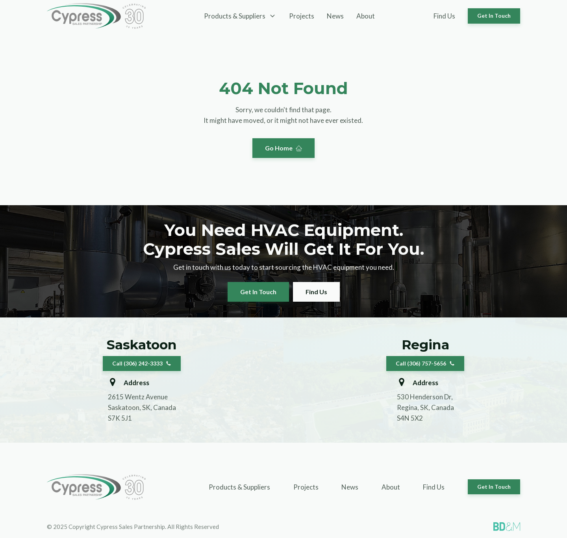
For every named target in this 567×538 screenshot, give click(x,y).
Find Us (444, 16)
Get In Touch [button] (494, 15)
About (365, 16)
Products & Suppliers (239, 487)
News (335, 16)
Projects (301, 16)
